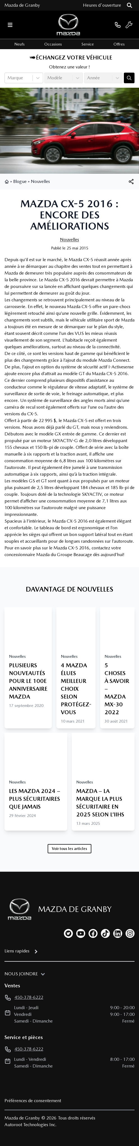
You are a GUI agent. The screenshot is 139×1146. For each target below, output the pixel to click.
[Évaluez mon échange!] (129, 78)
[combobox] (8, 78)
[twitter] (68, 933)
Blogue (20, 181)
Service (88, 44)
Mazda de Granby (22, 5)
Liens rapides (16, 951)
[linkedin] (117, 933)
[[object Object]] (131, 181)
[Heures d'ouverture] (102, 5)
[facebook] (93, 933)
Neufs (19, 44)
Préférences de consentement (32, 1100)
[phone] (117, 24)
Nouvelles (40, 181)
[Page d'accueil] (17, 909)
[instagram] (130, 933)
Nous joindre (21, 973)
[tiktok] (105, 933)
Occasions (53, 44)
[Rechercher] (129, 5)
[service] (129, 24)
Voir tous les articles (69, 848)
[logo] (68, 24)
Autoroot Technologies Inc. (30, 1124)
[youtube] (80, 933)
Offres (119, 44)
